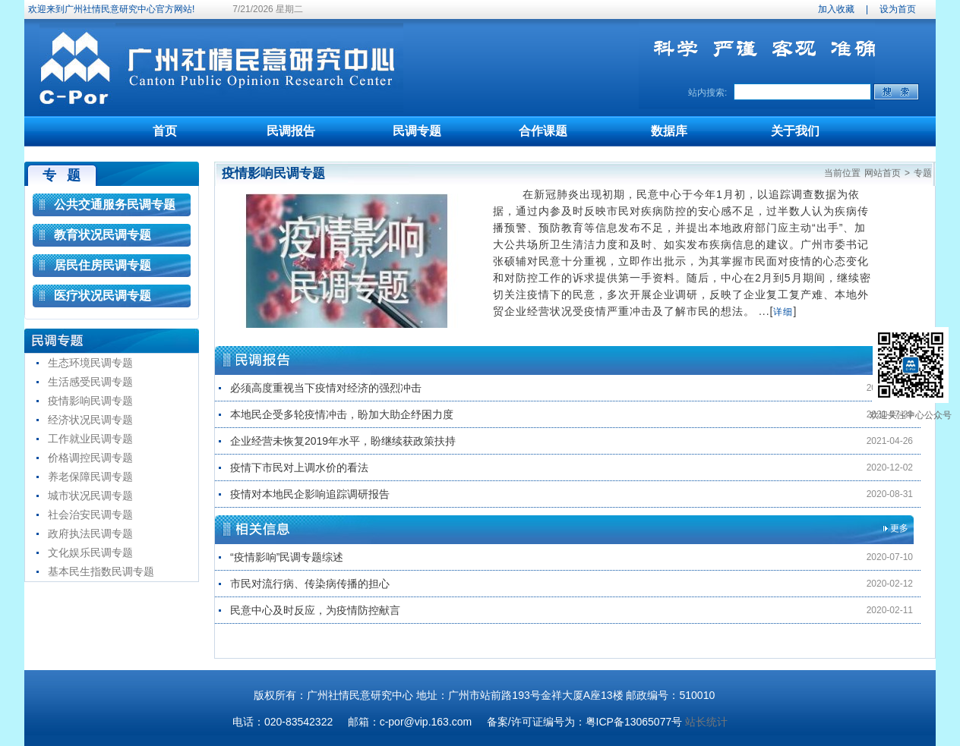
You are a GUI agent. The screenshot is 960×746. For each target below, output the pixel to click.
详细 (783, 312)
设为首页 (897, 9)
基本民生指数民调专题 (101, 571)
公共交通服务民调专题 (114, 204)
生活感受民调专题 (90, 382)
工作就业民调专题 (90, 439)
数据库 (669, 130)
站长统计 (706, 722)
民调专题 (417, 130)
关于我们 (795, 130)
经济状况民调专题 (90, 420)
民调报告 (291, 130)
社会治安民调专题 (90, 514)
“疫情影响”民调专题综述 (286, 557)
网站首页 (882, 173)
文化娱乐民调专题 (90, 552)
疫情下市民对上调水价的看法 (299, 467)
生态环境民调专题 (90, 363)
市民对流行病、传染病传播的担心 (310, 584)
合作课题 (543, 130)
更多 (899, 528)
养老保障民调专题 (90, 477)
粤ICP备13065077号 (634, 722)
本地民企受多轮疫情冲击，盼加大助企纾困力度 (341, 414)
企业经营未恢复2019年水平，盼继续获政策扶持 (343, 441)
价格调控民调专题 (90, 458)
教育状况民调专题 (102, 234)
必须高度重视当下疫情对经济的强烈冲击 (326, 388)
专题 (923, 173)
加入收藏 (836, 9)
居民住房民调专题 (102, 265)
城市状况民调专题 (90, 495)
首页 (165, 130)
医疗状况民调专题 (102, 295)
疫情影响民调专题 (90, 401)
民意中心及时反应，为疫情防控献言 (315, 610)
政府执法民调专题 (90, 533)
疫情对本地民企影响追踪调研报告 (310, 494)
